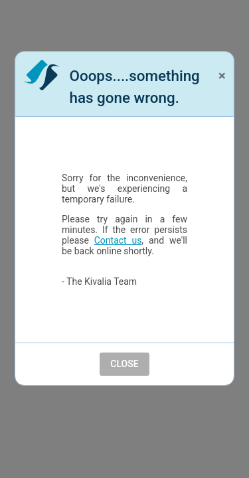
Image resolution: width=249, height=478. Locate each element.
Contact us (118, 240)
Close (124, 363)
